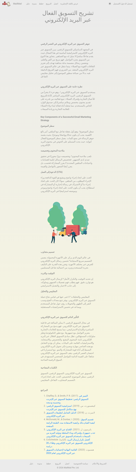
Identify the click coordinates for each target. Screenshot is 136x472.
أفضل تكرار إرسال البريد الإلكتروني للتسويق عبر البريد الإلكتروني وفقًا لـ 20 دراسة (69, 443)
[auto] (110, 4)
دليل (28, 4)
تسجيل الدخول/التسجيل (123, 4)
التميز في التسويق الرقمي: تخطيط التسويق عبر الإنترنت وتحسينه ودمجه (67, 399)
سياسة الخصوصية (81, 463)
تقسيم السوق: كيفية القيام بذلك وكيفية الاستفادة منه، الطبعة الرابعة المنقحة (70, 422)
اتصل (56, 4)
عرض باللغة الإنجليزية (69, 4)
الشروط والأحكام (99, 463)
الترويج (48, 4)
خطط (41, 4)
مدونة (34, 4)
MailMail (12, 3)
